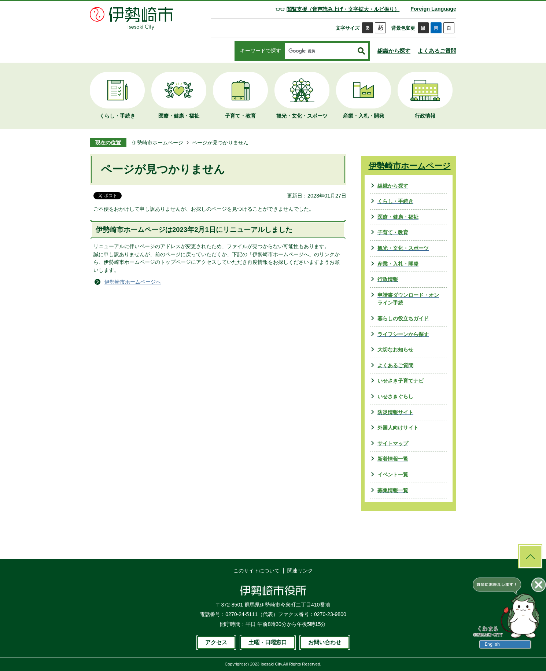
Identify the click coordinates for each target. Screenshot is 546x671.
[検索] (319, 51)
